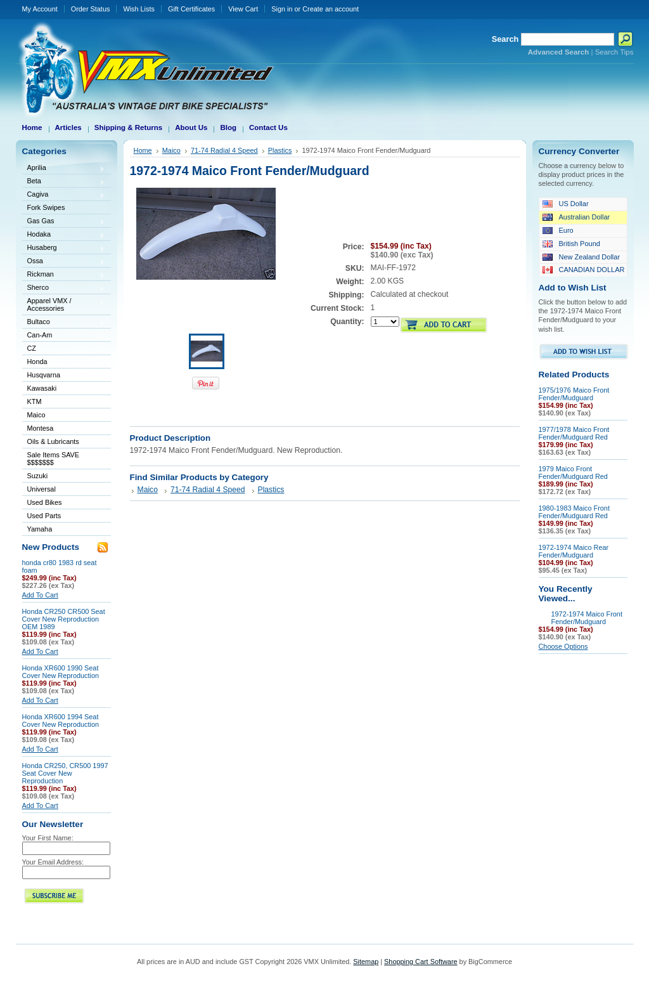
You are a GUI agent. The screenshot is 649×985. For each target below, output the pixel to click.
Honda (64, 362)
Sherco (64, 288)
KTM (64, 402)
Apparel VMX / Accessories (64, 304)
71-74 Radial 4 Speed (224, 150)
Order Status (90, 9)
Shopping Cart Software (420, 961)
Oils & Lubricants (53, 441)
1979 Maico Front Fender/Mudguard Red (573, 472)
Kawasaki (64, 389)
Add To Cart (40, 595)
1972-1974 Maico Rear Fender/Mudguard (574, 551)
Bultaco (64, 322)
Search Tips (614, 52)
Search (505, 39)
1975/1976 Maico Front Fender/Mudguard (574, 393)
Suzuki (64, 476)
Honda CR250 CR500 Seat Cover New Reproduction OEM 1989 (63, 619)
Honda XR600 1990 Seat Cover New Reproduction (61, 671)
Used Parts (44, 515)
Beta (64, 181)
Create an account (330, 9)
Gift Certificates (191, 9)
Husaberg (64, 248)
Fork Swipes (46, 207)
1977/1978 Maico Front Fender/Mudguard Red (574, 433)
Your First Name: (48, 838)
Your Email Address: (53, 862)
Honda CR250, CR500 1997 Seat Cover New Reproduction (65, 773)
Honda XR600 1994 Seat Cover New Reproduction (61, 720)
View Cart (243, 9)
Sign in (281, 9)
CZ (64, 349)
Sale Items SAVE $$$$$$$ (53, 458)
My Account (40, 9)
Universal (64, 490)
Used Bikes (44, 502)
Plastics (280, 150)
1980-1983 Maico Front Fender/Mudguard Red (574, 511)
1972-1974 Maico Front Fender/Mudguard (586, 617)
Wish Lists (139, 9)
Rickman (64, 275)
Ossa (64, 261)
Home (143, 150)
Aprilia (64, 168)
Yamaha (64, 530)
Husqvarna (64, 376)
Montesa (64, 429)
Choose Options (563, 646)
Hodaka (64, 235)
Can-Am (64, 336)
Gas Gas (64, 221)
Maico (64, 416)
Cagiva (64, 195)
